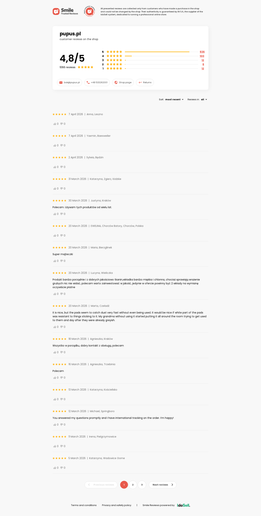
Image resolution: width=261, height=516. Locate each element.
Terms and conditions (84, 505)
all (202, 99)
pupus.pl (70, 33)
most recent (173, 99)
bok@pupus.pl (69, 82)
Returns (145, 82)
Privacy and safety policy (116, 505)
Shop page (122, 82)
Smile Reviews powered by (166, 505)
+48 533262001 (97, 82)
